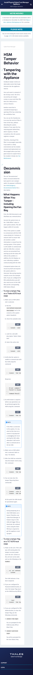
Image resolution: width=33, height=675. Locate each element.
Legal (3, 667)
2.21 (10, 36)
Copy (18, 324)
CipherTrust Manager (9, 47)
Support (4, 663)
